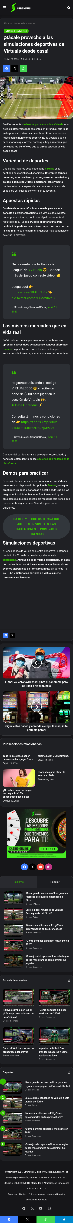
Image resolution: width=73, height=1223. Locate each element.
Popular (55, 881)
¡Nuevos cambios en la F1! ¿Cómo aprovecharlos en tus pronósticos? (18, 1013)
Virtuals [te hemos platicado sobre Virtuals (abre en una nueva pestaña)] (58, 124)
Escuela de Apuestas (24, 23)
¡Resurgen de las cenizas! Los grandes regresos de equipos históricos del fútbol (47, 897)
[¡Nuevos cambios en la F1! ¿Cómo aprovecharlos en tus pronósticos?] (13, 930)
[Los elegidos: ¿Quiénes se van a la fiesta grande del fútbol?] (13, 914)
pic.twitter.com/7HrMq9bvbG (33, 298)
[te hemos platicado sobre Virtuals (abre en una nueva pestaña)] (53, 124)
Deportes (12, 1194)
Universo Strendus (56, 1194)
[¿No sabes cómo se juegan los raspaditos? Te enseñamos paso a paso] (19, 778)
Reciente (19, 881)
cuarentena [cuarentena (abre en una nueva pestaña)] (9, 559)
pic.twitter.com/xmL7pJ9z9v (33, 428)
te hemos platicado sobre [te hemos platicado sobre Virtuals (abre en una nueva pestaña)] (38, 124)
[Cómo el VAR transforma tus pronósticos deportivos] (18, 1036)
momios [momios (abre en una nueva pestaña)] (7, 349)
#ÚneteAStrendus (25, 405)
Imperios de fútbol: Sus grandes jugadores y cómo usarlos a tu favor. (53, 1052)
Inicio (8, 23)
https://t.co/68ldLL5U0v (29, 292)
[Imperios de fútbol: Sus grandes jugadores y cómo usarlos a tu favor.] (54, 1036)
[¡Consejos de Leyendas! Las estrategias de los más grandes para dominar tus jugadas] (13, 960)
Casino (22, 1194)
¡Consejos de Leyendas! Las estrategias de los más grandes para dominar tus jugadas (47, 960)
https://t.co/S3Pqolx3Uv (39, 422)
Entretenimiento (37, 1194)
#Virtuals (35, 270)
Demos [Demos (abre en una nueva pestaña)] (52, 485)
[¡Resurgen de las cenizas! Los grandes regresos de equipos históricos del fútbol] (13, 897)
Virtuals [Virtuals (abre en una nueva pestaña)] (50, 168)
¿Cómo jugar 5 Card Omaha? (53, 756)
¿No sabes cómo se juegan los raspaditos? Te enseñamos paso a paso (17, 793)
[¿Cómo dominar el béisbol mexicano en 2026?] (13, 945)
